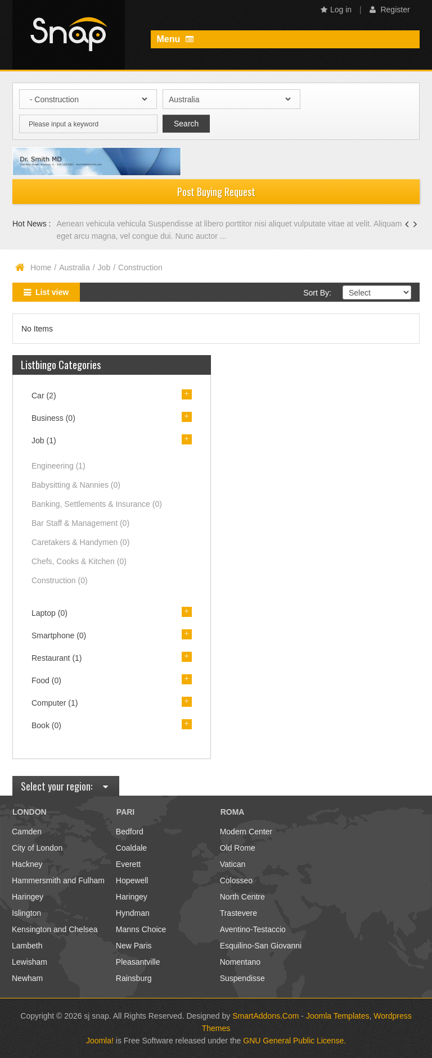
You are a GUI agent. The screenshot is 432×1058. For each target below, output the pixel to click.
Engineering (59, 465)
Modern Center (246, 831)
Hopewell (132, 880)
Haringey (27, 896)
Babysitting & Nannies (76, 484)
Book (46, 725)
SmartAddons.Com (265, 1015)
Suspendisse (242, 978)
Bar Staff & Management (80, 523)
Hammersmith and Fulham (58, 880)
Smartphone (59, 635)
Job (104, 267)
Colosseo (236, 880)
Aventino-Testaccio (253, 929)
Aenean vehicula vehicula (102, 223)
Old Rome (237, 847)
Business (53, 418)
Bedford (129, 831)
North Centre (242, 896)
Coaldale (131, 847)
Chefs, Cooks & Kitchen (79, 561)
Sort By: (317, 292)
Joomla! (100, 1040)
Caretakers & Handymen (80, 542)
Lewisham (29, 961)
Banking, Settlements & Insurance (97, 504)
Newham (27, 978)
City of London (37, 847)
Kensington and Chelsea (55, 929)
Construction (60, 580)
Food (46, 680)
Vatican (233, 864)
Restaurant (57, 657)
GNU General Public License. (294, 1040)
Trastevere (238, 913)
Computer (55, 702)
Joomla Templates (338, 1015)
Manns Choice (141, 929)
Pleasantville (138, 961)
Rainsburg (134, 978)
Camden (27, 831)
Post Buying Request (216, 191)
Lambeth (27, 945)
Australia (74, 267)
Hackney (27, 864)
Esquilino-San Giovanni (261, 945)
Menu (174, 39)
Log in (336, 9)
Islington (26, 913)
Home (40, 267)
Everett (128, 864)
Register (390, 9)
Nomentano (240, 961)
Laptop (50, 613)
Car (44, 395)
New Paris (134, 945)
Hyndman (133, 913)
